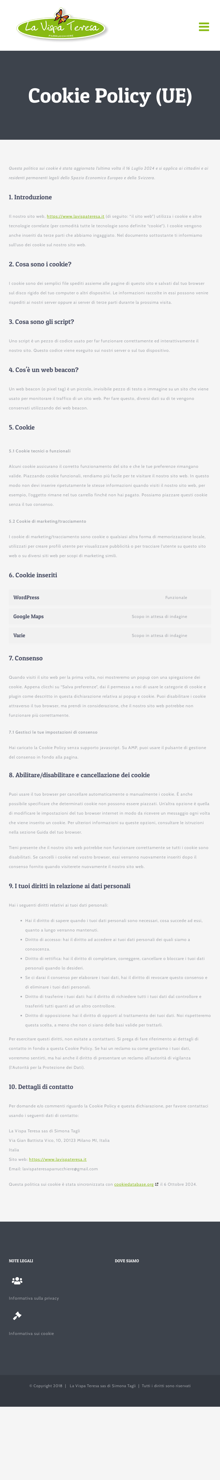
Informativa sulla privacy (34, 1298)
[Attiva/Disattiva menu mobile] (205, 27)
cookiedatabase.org (134, 1184)
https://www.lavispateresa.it (76, 216)
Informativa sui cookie (31, 1333)
